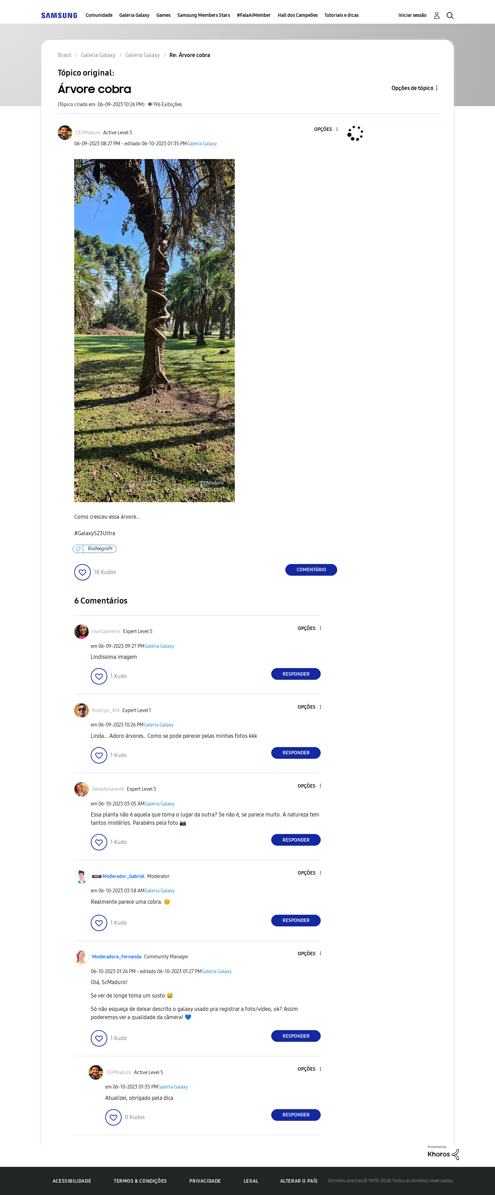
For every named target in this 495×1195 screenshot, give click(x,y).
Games (163, 15)
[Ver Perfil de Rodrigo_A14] (106, 710)
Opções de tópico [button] (412, 88)
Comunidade (99, 15)
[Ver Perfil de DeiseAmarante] (108, 789)
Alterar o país (299, 1181)
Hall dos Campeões (298, 15)
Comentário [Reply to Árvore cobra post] (311, 570)
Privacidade (205, 1181)
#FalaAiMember (254, 15)
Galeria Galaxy (134, 15)
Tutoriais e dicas (341, 15)
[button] (326, 129)
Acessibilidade (72, 1181)
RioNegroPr (100, 549)
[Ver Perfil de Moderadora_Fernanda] (116, 957)
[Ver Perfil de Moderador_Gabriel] (123, 876)
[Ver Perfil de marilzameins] (106, 631)
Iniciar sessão (412, 15)
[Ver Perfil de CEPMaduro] (88, 133)
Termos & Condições (140, 1181)
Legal (251, 1181)
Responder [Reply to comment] (296, 674)
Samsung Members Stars (203, 15)
